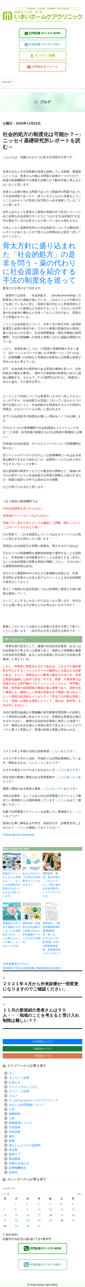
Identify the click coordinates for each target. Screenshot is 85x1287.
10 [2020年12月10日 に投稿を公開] (39, 1209)
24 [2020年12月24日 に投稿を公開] (39, 1220)
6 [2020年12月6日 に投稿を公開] (72, 1204)
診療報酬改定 (17, 1167)
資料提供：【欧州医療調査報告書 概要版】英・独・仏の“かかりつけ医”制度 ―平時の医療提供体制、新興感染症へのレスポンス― (51, 940)
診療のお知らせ (19, 1163)
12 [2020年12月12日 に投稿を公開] (62, 1209)
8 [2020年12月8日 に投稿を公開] (15, 1209)
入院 (12, 1118)
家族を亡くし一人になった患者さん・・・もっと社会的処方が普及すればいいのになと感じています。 (11, 884)
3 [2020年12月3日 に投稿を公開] (38, 1204)
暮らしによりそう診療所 (25, 1145)
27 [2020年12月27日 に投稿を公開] (73, 1220)
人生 (12, 1109)
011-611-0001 (42, 44)
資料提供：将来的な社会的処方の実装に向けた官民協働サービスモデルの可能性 (31, 932)
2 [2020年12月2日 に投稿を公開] (27, 1204)
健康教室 (14, 1114)
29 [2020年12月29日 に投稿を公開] (16, 1226)
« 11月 (6, 1194)
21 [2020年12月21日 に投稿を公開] (5, 1220)
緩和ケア (16, 1154)
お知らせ (14, 1082)
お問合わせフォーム (42, 67)
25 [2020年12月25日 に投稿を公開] (50, 1220)
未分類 (13, 1149)
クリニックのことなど (23, 1087)
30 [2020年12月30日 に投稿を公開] (27, 1226)
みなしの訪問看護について (26, 1105)
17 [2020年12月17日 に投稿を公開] (39, 1215)
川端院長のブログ (42, 1048)
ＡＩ (12, 1073)
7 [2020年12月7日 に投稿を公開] (4, 1209)
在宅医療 (28, 968)
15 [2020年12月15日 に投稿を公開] (16, 1215)
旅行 (12, 1136)
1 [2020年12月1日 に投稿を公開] (15, 1204)
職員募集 (14, 1158)
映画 (12, 1141)
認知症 (13, 1172)
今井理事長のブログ (16, 964)
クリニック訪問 (19, 1091)
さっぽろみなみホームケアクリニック (33, 1100)
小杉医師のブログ (42, 1056)
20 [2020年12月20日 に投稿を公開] (73, 1215)
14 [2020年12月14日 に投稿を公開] (5, 1215)
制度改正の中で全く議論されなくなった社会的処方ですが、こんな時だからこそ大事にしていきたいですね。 (11, 934)
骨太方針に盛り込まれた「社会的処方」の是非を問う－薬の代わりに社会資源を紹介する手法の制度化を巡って (39, 263)
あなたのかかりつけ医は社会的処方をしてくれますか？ (31, 879)
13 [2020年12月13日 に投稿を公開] (73, 1209)
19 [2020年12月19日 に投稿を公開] (62, 1215)
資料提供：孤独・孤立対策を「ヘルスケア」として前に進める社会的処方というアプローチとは (51, 884)
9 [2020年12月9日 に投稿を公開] (27, 1209)
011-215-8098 (42, 33)
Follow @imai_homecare (18, 834)
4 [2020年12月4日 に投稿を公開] (49, 1204)
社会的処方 (54, 968)
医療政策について (20, 1123)
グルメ (13, 1096)
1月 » (79, 1194)
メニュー (7, 82)
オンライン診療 (42, 56)
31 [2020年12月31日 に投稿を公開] (39, 1226)
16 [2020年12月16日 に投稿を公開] (27, 1215)
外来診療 (41, 968)
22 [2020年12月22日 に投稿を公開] (16, 1220)
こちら (56, 751)
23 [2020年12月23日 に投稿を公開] (27, 1220)
